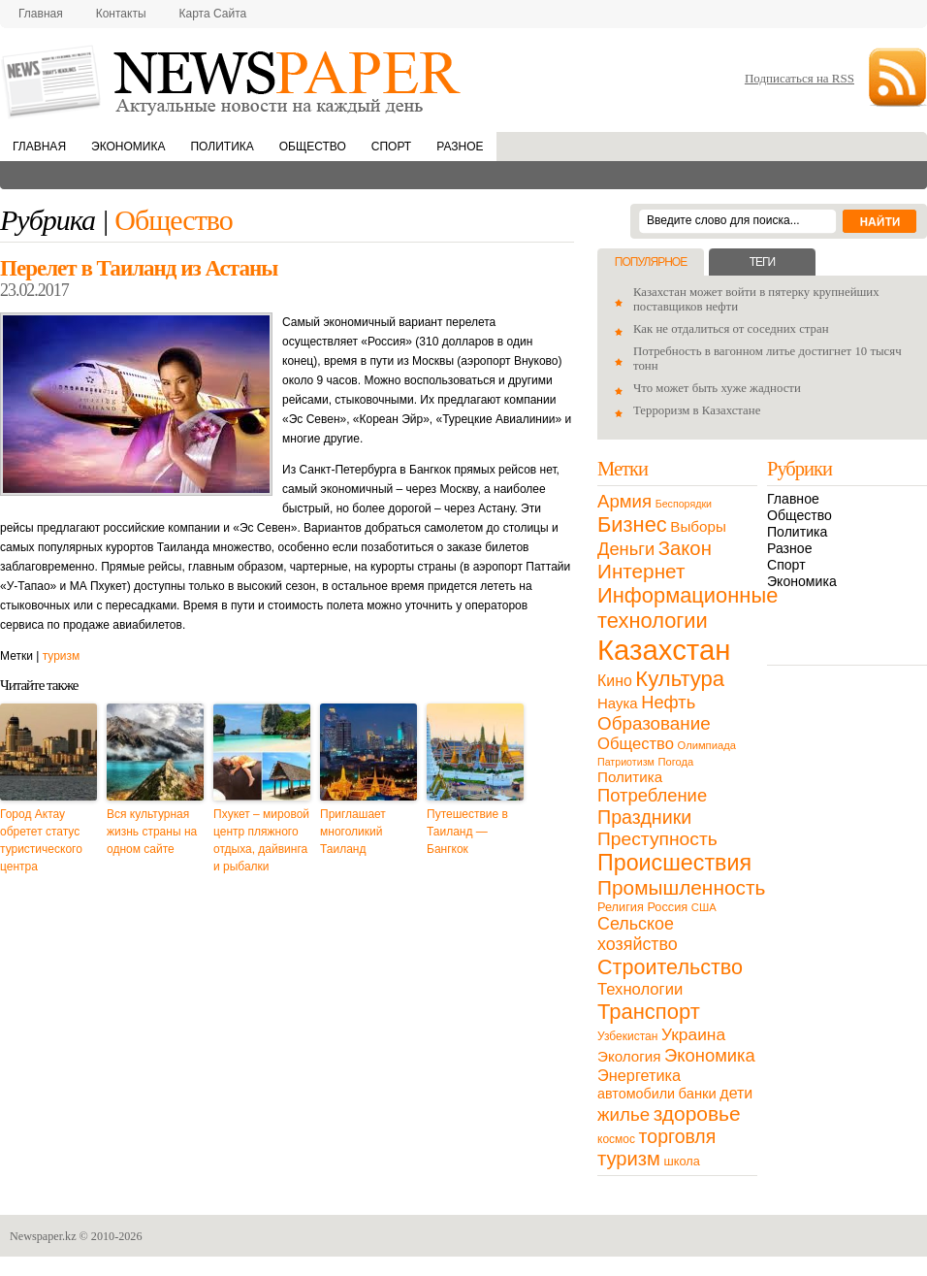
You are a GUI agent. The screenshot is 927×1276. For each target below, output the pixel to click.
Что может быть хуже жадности (717, 388)
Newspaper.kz (43, 1236)
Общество (312, 146)
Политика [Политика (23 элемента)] (629, 777)
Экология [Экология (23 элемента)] (628, 1056)
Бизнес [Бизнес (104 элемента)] (632, 524)
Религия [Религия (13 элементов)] (620, 907)
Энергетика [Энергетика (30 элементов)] (639, 1075)
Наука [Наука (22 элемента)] (617, 703)
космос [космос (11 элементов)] (616, 1139)
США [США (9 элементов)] (704, 907)
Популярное (651, 262)
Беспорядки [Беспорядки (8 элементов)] (683, 503)
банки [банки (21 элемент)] (698, 1093)
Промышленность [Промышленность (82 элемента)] (681, 887)
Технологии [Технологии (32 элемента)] (640, 989)
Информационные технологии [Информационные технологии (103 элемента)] (687, 608)
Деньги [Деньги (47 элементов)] (626, 549)
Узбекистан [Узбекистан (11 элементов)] (627, 1036)
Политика (221, 146)
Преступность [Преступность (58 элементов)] (657, 839)
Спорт (391, 146)
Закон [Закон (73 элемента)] (685, 548)
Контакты (121, 13)
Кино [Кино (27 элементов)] (614, 680)
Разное (459, 146)
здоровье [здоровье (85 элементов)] (697, 1113)
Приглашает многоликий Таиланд (353, 831)
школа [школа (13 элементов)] (682, 1161)
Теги (762, 262)
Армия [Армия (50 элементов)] (624, 501)
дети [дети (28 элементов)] (735, 1093)
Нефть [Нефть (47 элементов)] (668, 702)
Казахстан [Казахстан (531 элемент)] (663, 650)
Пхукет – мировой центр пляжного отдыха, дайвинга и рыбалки (261, 840)
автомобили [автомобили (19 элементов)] (636, 1093)
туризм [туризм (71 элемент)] (628, 1158)
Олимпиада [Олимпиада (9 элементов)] (707, 745)
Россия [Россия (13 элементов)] (667, 907)
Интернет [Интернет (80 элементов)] (641, 571)
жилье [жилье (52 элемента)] (623, 1114)
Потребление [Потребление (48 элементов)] (652, 795)
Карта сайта (213, 13)
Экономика (128, 146)
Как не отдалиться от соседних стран (731, 329)
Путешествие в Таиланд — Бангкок (467, 831)
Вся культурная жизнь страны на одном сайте (152, 831)
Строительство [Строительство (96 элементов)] (670, 967)
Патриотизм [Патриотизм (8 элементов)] (626, 762)
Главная (40, 13)
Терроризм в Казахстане (696, 410)
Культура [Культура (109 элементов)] (679, 679)
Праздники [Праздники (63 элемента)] (644, 817)
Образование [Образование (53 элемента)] (654, 723)
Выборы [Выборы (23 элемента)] (697, 526)
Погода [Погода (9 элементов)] (675, 762)
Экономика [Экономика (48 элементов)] (709, 1055)
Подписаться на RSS (799, 78)
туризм (61, 656)
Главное (793, 499)
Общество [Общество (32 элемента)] (635, 744)
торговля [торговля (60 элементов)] (678, 1136)
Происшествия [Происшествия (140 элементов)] (674, 862)
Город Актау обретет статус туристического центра (41, 840)
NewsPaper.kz (232, 80)
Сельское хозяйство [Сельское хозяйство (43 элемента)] (637, 934)
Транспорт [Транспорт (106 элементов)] (648, 1011)
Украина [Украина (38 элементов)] (693, 1034)
